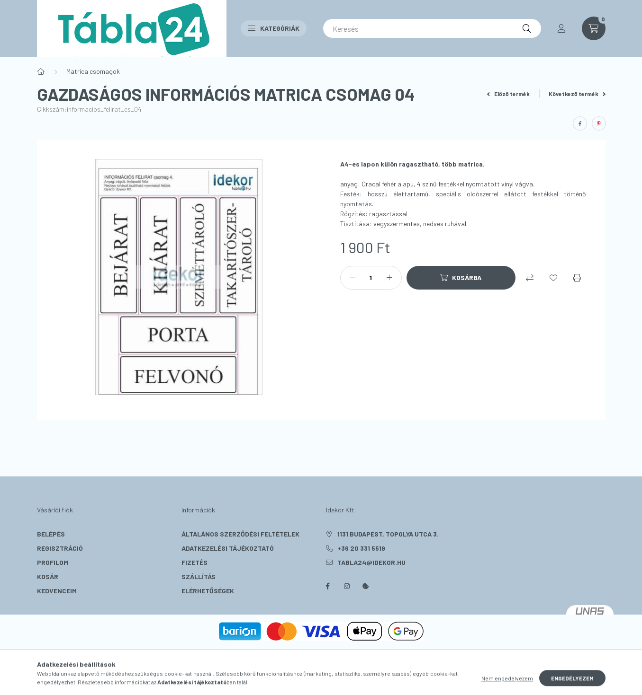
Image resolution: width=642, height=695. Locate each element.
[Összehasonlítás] (529, 277)
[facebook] (580, 123)
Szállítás (198, 576)
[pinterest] (599, 123)
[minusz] (352, 278)
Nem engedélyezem (507, 684)
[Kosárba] (461, 278)
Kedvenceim (57, 591)
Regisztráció (60, 548)
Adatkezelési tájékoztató (227, 548)
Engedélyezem (572, 684)
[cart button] (594, 28)
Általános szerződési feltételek (240, 534)
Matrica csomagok (93, 71)
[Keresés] (432, 28)
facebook (327, 586)
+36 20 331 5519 (361, 548)
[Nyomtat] (577, 277)
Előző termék (508, 93)
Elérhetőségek (207, 591)
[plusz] (389, 278)
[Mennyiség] (371, 277)
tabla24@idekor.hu (371, 562)
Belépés (51, 534)
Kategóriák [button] (273, 28)
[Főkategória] (41, 71)
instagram (346, 586)
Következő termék (577, 93)
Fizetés (194, 562)
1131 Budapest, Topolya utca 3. (388, 534)
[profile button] (561, 28)
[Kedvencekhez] (553, 277)
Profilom (52, 562)
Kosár (47, 576)
